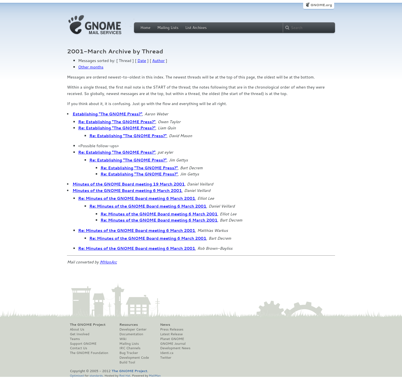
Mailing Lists (167, 27)
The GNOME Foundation (89, 353)
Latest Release (171, 334)
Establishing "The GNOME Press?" (107, 114)
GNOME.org (321, 5)
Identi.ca (166, 353)
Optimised (77, 375)
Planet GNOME (172, 339)
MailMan (155, 375)
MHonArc (108, 262)
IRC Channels (130, 348)
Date (141, 60)
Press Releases (171, 329)
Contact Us (78, 348)
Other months (90, 67)
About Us (77, 329)
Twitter (165, 357)
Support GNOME (83, 343)
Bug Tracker (128, 353)
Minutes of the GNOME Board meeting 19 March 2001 (129, 184)
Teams (75, 339)
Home (145, 27)
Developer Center (133, 329)
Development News (175, 348)
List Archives (196, 27)
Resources (128, 324)
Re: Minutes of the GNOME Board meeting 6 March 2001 (136, 198)
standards (96, 375)
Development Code (134, 357)
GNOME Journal (173, 343)
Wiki (122, 339)
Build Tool (127, 362)
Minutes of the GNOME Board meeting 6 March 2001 (127, 190)
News (165, 324)
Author (158, 60)
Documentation (131, 334)
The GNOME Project (88, 324)
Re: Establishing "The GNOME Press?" (116, 122)
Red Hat (124, 375)
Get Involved (79, 334)
